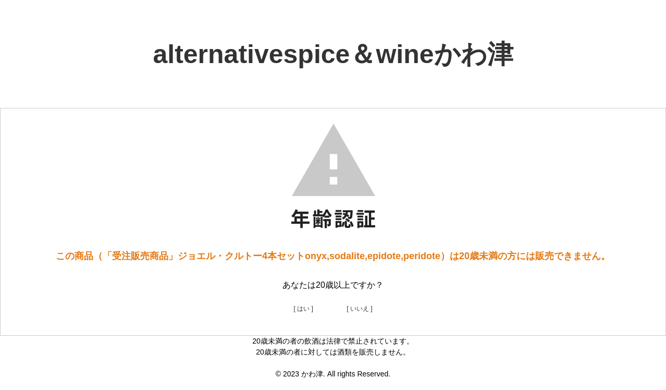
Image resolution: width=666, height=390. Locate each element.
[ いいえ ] (359, 308)
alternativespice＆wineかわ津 (333, 54)
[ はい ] (303, 308)
